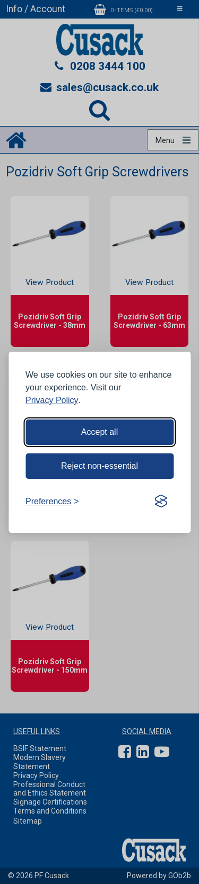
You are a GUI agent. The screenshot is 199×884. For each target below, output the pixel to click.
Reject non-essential (99, 465)
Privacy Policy (52, 400)
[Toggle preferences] (52, 501)
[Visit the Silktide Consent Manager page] (161, 501)
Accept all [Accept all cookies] (99, 431)
